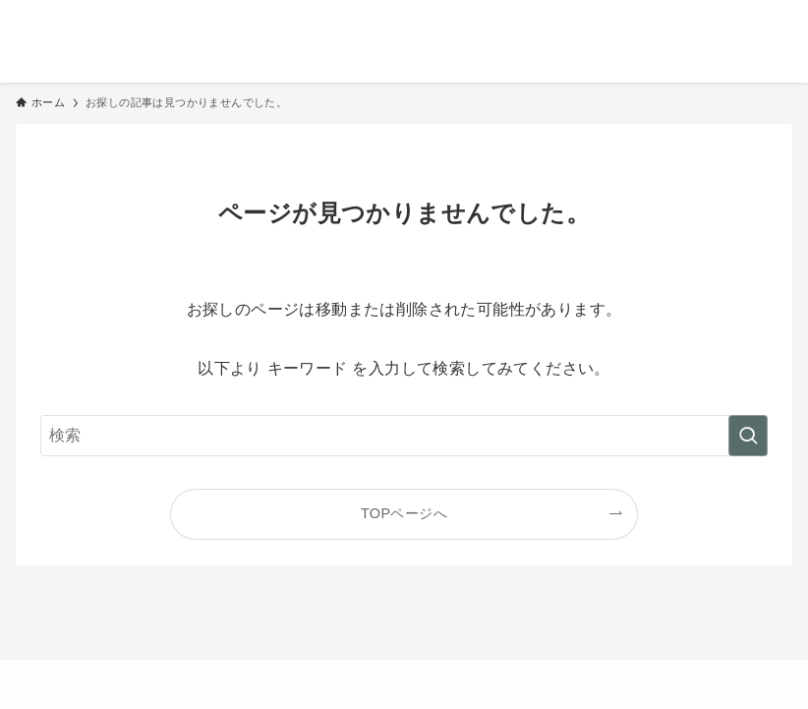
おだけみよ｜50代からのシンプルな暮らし (253, 23)
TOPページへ (404, 513)
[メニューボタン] (784, 23)
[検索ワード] (404, 435)
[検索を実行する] (748, 435)
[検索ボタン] (737, 23)
